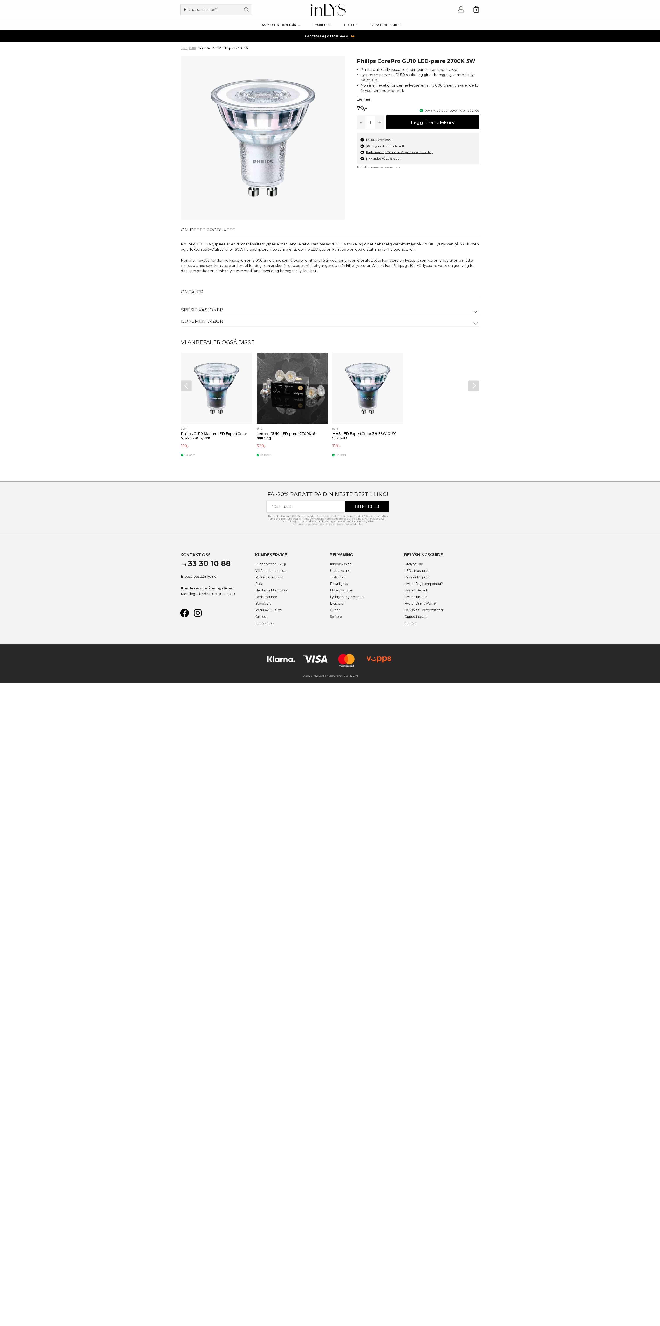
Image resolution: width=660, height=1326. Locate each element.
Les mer (364, 99)
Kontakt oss (265, 623)
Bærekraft (263, 603)
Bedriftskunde (267, 597)
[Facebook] (184, 613)
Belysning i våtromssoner (425, 610)
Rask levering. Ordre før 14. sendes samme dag (399, 152)
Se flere (336, 616)
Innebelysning (342, 564)
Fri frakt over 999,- (379, 139)
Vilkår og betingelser (272, 570)
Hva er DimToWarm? (422, 603)
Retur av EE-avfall (270, 610)
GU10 (192, 48)
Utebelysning (341, 570)
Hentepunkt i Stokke (272, 590)
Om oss (261, 616)
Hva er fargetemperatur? (425, 584)
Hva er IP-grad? (417, 590)
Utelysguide (415, 564)
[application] (298, 25)
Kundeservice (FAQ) (272, 564)
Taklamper (339, 577)
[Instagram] (197, 613)
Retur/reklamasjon (270, 577)
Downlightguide (418, 577)
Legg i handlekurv (433, 122)
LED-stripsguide (418, 570)
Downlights (339, 584)
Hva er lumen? (417, 597)
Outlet (335, 610)
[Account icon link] (460, 10)
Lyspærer (338, 603)
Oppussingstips (417, 616)
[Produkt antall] (370, 122)
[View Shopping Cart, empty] (476, 10)
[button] (280, 25)
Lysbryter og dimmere (348, 597)
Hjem (184, 48)
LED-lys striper (342, 590)
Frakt (259, 584)
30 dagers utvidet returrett (385, 146)
